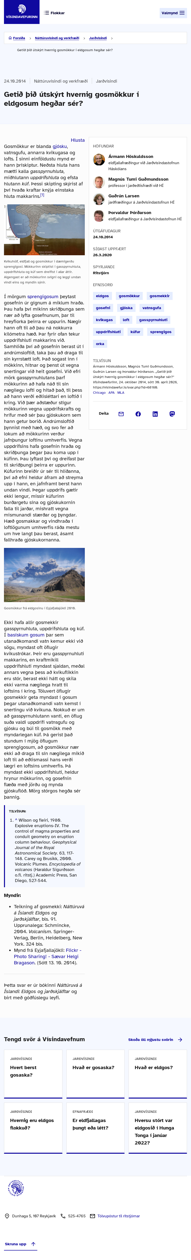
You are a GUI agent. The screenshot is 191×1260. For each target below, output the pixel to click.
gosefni (103, 307)
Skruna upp (20, 1244)
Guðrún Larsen (123, 196)
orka (100, 343)
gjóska (126, 307)
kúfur (135, 331)
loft (126, 319)
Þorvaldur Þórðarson (129, 212)
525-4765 (77, 1216)
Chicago (99, 392)
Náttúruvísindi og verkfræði (57, 38)
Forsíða (19, 38)
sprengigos (161, 331)
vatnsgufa (152, 307)
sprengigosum (42, 296)
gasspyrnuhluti (153, 319)
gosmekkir (160, 295)
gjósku (60, 146)
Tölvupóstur (118, 1216)
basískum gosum (26, 635)
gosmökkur (129, 295)
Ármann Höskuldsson (130, 156)
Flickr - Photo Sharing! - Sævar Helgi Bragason (47, 956)
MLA (120, 392)
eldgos (102, 295)
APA (111, 392)
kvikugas (104, 319)
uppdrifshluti (108, 331)
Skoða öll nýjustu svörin (155, 1040)
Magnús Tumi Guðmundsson (138, 179)
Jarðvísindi (98, 38)
